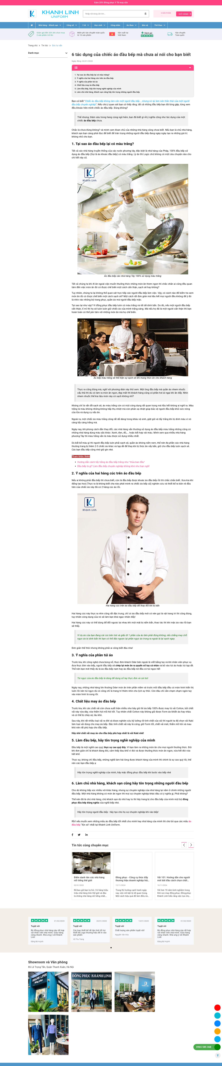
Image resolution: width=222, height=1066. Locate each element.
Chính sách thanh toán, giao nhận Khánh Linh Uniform (125, 1049)
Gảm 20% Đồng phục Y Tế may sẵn (111, 2)
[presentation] (184, 845)
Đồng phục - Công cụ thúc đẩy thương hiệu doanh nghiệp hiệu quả (132, 879)
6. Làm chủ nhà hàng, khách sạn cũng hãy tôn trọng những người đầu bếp (107, 92)
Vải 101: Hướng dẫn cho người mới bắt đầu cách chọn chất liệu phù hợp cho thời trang (173, 879)
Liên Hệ (86, 1042)
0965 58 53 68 (46, 1053)
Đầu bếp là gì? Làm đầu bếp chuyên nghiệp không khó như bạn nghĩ (113, 466)
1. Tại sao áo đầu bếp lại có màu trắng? (92, 75)
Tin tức (44, 45)
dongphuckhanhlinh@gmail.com (50, 1057)
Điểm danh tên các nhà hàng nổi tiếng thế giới (89, 879)
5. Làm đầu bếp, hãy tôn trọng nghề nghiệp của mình (98, 89)
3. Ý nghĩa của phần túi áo (86, 82)
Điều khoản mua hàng (125, 1035)
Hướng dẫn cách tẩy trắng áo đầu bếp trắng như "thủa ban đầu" (111, 462)
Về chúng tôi (89, 1038)
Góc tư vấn (57, 45)
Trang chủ (33, 45)
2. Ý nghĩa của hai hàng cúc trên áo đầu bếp (94, 78)
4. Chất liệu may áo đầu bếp (87, 85)
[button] (111, 947)
